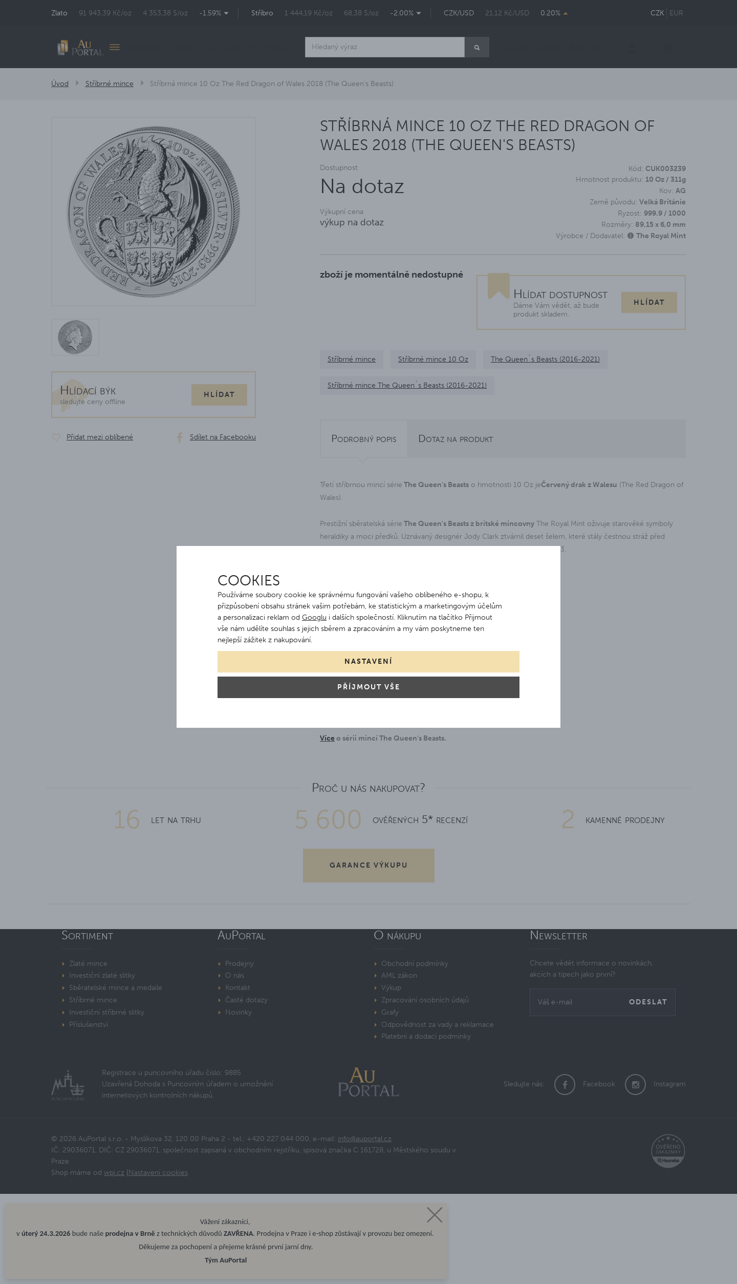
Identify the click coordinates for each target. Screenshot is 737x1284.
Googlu (314, 617)
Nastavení (368, 661)
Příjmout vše (368, 687)
